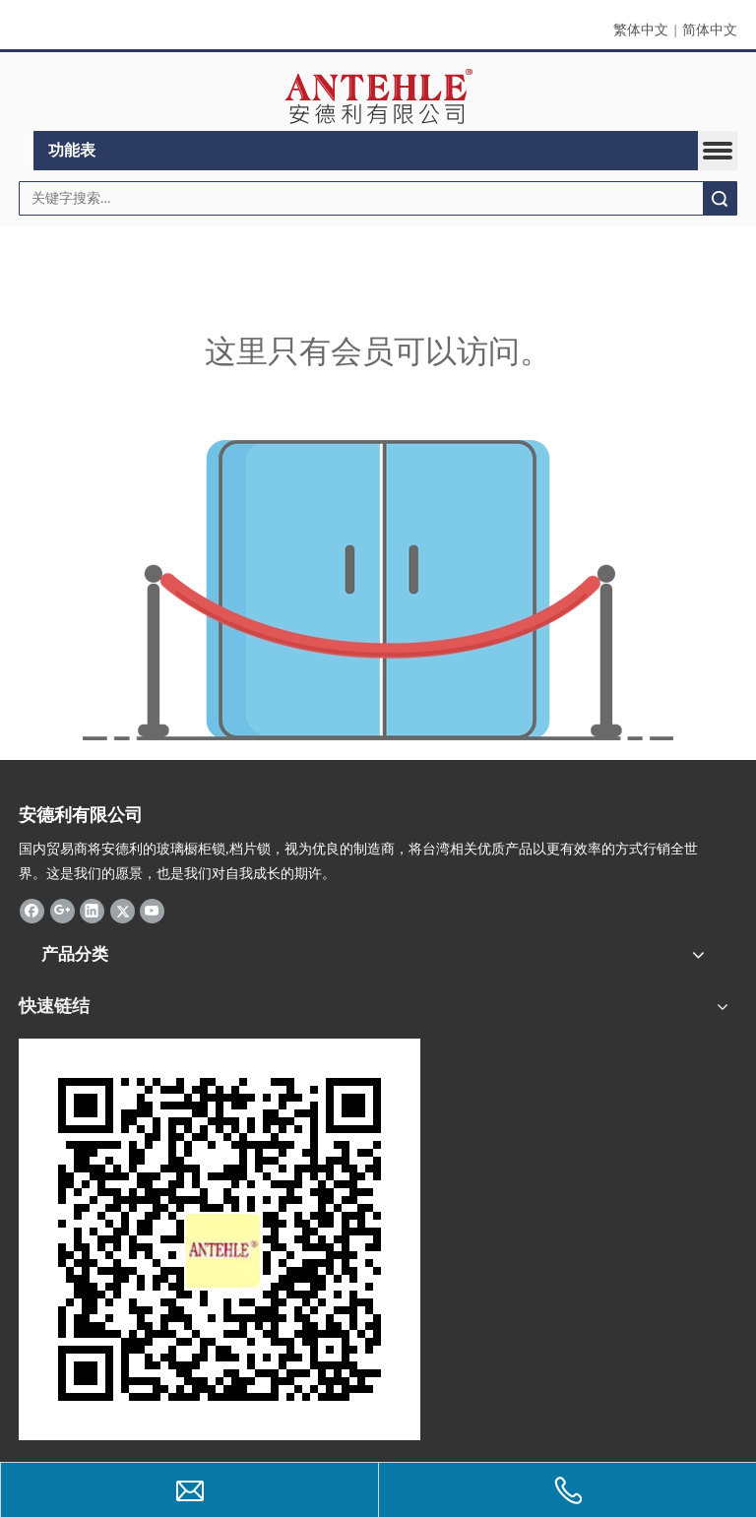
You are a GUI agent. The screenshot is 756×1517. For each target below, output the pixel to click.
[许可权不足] (378, 590)
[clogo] (378, 96)
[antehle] (219, 1239)
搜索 (719, 198)
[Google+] (62, 910)
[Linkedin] (92, 910)
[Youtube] (152, 910)
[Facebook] (32, 910)
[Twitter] (122, 910)
